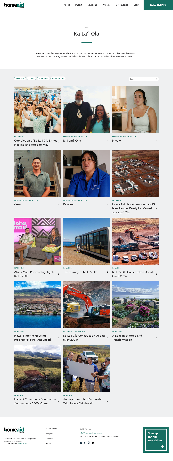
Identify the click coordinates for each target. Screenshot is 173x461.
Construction (79, 332)
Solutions (92, 5)
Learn (136, 5)
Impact (78, 5)
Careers (49, 438)
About (67, 5)
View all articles (58, 78)
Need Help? (51, 428)
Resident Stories (70, 137)
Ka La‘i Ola (20, 78)
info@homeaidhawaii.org (91, 432)
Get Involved (122, 5)
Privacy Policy (22, 444)
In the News (43, 78)
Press (48, 443)
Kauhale (31, 78)
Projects (106, 5)
